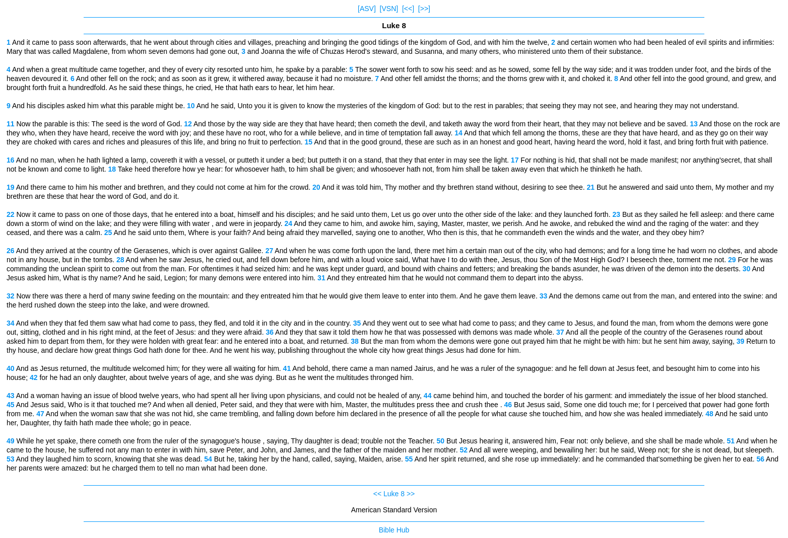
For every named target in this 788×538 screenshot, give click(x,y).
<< (377, 494)
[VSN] (389, 9)
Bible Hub (394, 530)
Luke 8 (394, 494)
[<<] (408, 9)
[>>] (424, 9)
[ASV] (367, 9)
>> (411, 494)
